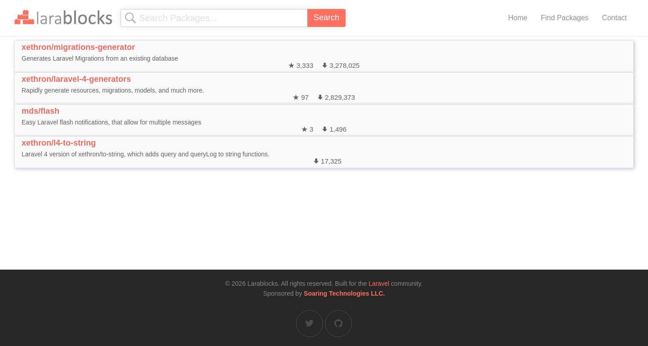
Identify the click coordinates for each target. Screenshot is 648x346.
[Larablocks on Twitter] (309, 323)
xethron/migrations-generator (78, 47)
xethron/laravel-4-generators (76, 79)
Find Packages (565, 18)
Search (326, 17)
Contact (614, 18)
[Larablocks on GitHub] (338, 323)
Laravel (379, 283)
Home (517, 18)
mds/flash (40, 110)
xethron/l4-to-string (59, 142)
